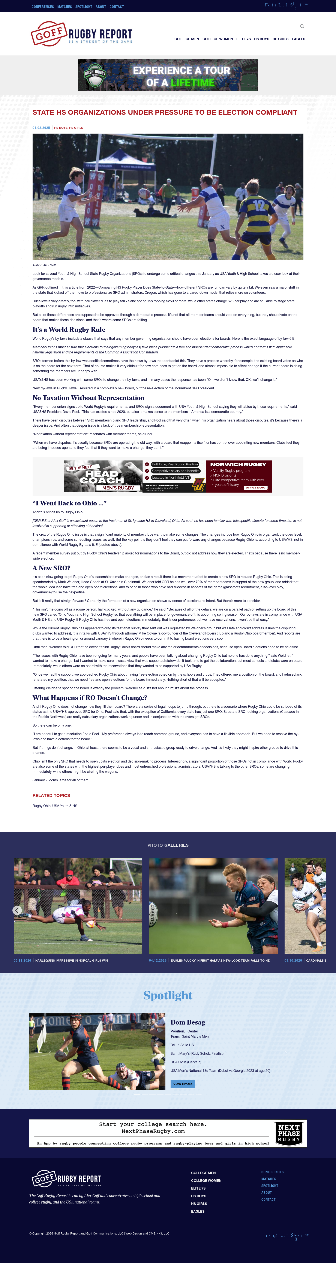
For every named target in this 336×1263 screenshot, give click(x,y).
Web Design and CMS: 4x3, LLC (147, 1233)
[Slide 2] (145, 1094)
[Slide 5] (168, 1094)
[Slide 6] (175, 1094)
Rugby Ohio (42, 806)
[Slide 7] (183, 1094)
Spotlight (83, 6)
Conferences (43, 6)
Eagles (298, 39)
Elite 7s (243, 39)
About (101, 6)
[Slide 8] (191, 1094)
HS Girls (280, 39)
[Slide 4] (160, 1094)
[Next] (319, 910)
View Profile (182, 1084)
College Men (186, 39)
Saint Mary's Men (195, 1036)
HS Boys (261, 39)
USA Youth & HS (64, 806)
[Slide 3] (152, 1094)
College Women (217, 39)
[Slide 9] (199, 1094)
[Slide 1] (137, 1094)
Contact (117, 6)
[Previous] (17, 910)
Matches (64, 6)
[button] (50, 1053)
